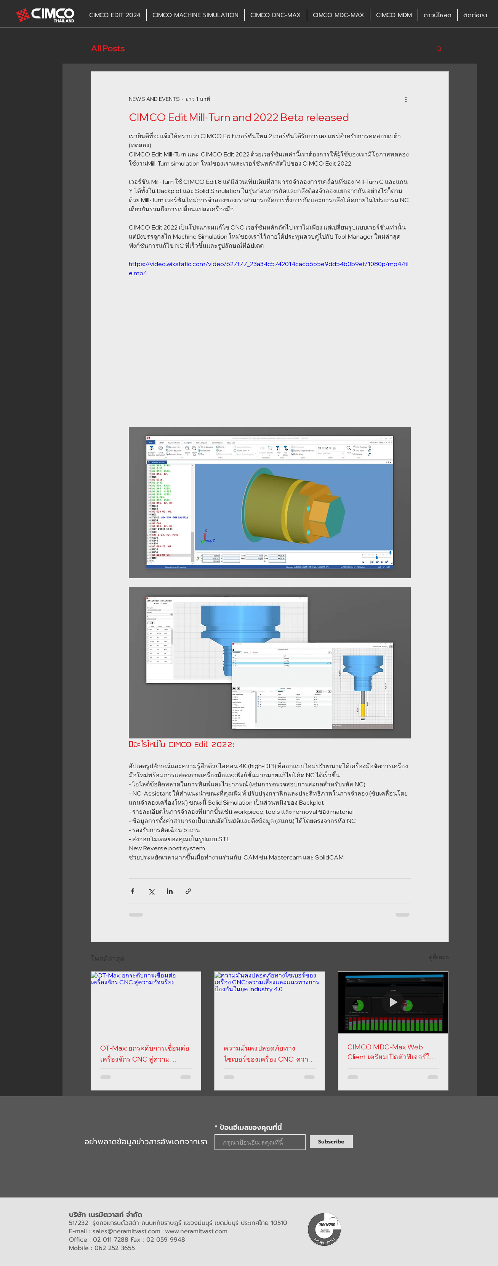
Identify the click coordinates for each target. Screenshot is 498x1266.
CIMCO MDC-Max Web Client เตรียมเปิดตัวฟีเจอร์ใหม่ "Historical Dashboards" (393, 1052)
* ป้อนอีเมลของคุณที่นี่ (248, 1127)
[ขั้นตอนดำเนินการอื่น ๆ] (406, 99)
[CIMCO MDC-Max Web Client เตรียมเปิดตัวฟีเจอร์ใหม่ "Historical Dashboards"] (393, 1002)
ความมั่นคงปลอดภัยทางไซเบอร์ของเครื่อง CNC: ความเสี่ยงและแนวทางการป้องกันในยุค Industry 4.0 (268, 1054)
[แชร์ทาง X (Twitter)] (151, 891)
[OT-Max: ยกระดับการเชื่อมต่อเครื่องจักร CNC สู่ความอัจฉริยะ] (146, 1002)
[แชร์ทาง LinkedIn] (169, 891)
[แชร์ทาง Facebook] (132, 891)
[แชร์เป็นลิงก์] (188, 891)
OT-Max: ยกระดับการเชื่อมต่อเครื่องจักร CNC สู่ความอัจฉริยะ (144, 1054)
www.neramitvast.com (196, 1231)
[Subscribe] (331, 1141)
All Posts (108, 48)
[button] (439, 48)
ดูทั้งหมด (439, 957)
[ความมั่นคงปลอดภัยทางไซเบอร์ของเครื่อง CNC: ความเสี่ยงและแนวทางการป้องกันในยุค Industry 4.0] (270, 1002)
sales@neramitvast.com (126, 1231)
